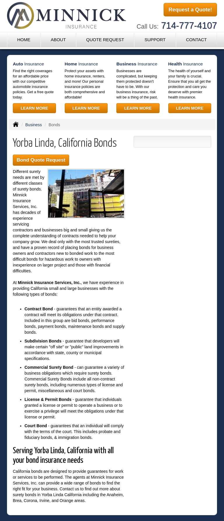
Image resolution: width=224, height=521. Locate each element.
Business (33, 124)
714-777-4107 (189, 25)
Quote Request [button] (105, 39)
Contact (196, 39)
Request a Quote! (190, 10)
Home (23, 39)
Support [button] (154, 39)
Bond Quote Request (41, 160)
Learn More (34, 108)
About (58, 39)
